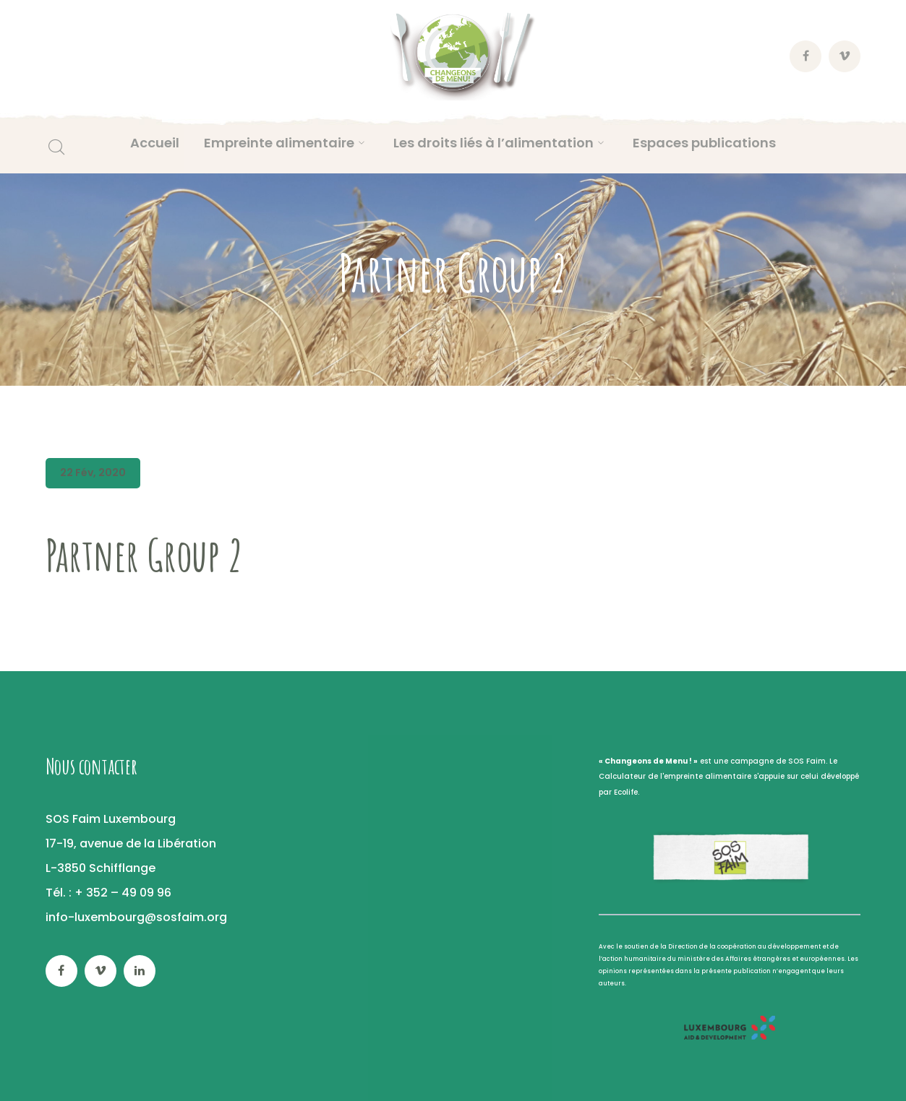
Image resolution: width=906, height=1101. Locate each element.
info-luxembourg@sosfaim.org (136, 917)
